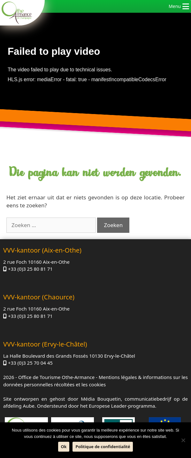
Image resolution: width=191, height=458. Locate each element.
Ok (64, 446)
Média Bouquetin (101, 399)
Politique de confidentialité (102, 446)
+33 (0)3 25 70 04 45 (30, 363)
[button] (175, 6)
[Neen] (183, 440)
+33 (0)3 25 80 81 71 (30, 269)
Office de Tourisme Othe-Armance (56, 377)
